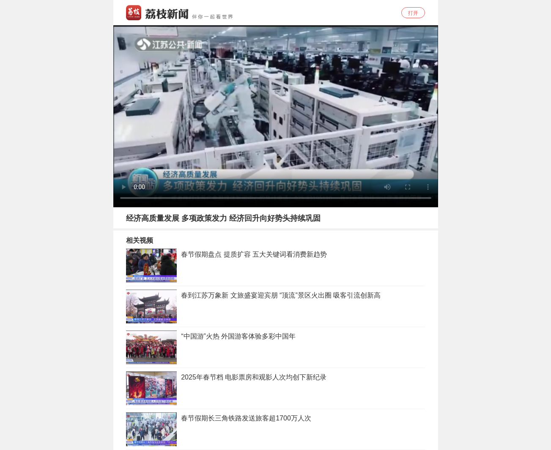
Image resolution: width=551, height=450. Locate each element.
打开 (413, 13)
